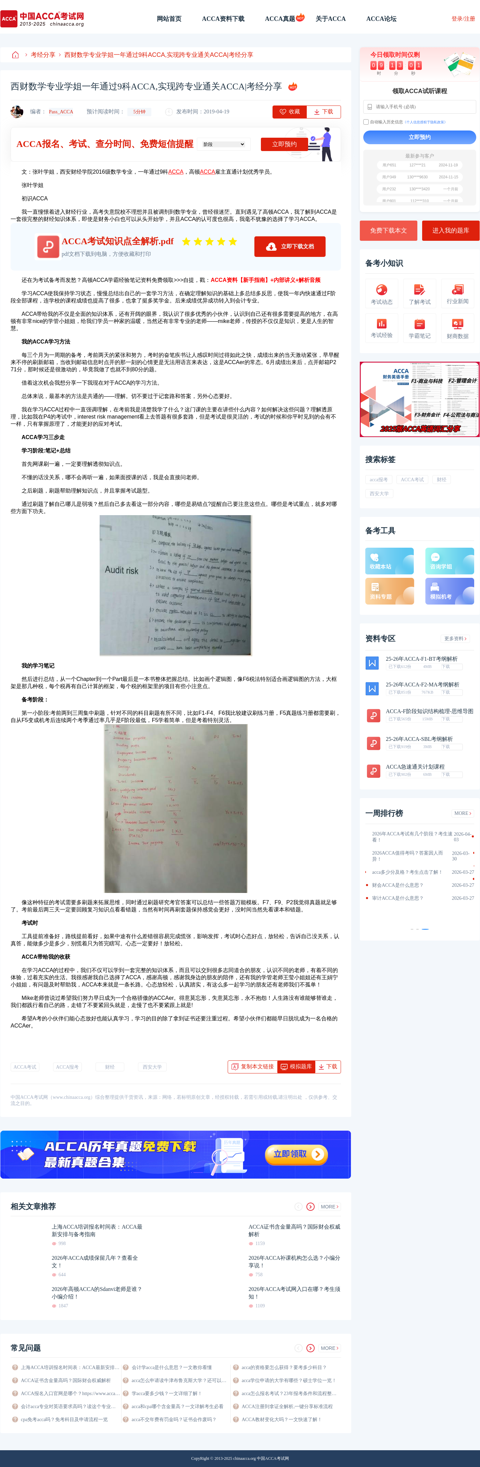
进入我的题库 (450, 230)
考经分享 (40, 54)
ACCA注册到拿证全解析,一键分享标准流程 (287, 1406)
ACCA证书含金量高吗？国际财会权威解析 (294, 1230)
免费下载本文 (388, 230)
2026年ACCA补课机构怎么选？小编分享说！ (294, 1261)
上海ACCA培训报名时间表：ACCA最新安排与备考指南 (97, 1230)
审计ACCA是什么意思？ (398, 898)
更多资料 (455, 638)
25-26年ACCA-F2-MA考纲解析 (422, 684)
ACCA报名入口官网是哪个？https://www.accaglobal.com (70, 1393)
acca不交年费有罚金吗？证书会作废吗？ (174, 1419)
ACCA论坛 (381, 18)
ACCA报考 (67, 1067)
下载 (446, 666)
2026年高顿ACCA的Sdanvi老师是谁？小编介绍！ (97, 1293)
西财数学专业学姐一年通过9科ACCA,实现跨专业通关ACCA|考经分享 (156, 54)
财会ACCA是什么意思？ (398, 885)
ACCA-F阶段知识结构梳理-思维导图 (429, 711)
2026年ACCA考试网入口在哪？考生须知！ (294, 1293)
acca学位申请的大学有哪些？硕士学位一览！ (289, 1380)
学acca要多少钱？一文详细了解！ (167, 1393)
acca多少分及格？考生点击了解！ (407, 872)
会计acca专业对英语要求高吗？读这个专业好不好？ (70, 1406)
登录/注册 (463, 19)
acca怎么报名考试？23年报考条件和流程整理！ (291, 1393)
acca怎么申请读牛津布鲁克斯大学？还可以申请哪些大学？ (181, 1380)
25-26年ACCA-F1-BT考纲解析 (422, 659)
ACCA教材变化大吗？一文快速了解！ (282, 1419)
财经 (110, 1067)
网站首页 (169, 18)
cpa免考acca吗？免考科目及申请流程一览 (64, 1419)
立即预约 (284, 144)
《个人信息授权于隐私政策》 (425, 122)
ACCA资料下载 (223, 18)
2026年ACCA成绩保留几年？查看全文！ (95, 1261)
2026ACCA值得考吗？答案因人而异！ (407, 856)
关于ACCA (331, 18)
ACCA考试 (25, 1067)
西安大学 (152, 1067)
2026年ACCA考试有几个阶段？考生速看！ (412, 837)
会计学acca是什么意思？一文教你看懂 (172, 1367)
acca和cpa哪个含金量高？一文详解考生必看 (178, 1406)
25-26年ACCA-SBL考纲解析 (419, 739)
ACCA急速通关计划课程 (415, 767)
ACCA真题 (280, 18)
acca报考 (379, 479)
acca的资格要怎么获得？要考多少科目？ (284, 1367)
